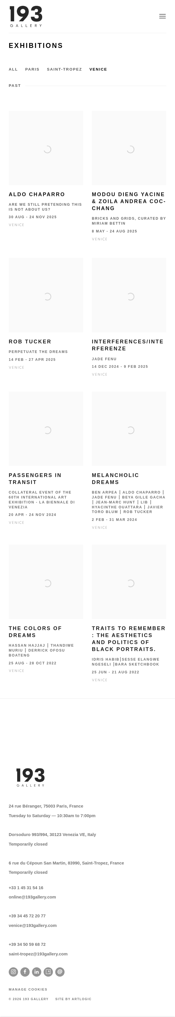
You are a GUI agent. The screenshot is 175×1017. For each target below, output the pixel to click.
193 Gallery (26, 16)
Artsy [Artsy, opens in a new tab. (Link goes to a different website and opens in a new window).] (48, 972)
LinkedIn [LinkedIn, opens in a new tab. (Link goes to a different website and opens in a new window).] (36, 972)
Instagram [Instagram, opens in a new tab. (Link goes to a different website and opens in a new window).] (13, 972)
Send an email (60, 972)
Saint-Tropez (64, 69)
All (13, 69)
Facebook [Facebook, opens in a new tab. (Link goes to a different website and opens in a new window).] (25, 972)
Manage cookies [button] (28, 989)
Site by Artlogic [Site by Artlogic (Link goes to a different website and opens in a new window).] (73, 999)
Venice (98, 69)
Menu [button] (162, 16)
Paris (32, 69)
